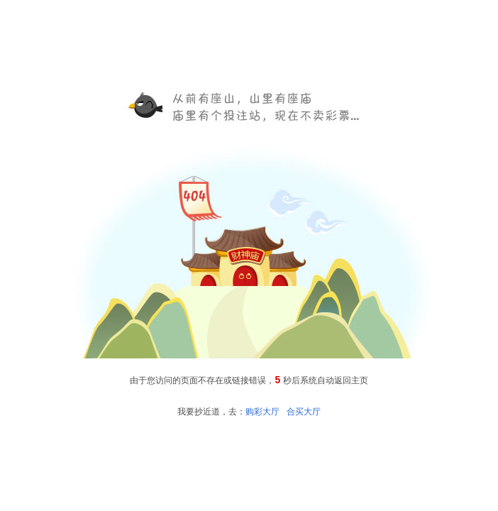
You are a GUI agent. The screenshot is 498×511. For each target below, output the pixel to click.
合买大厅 (304, 412)
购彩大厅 (262, 412)
